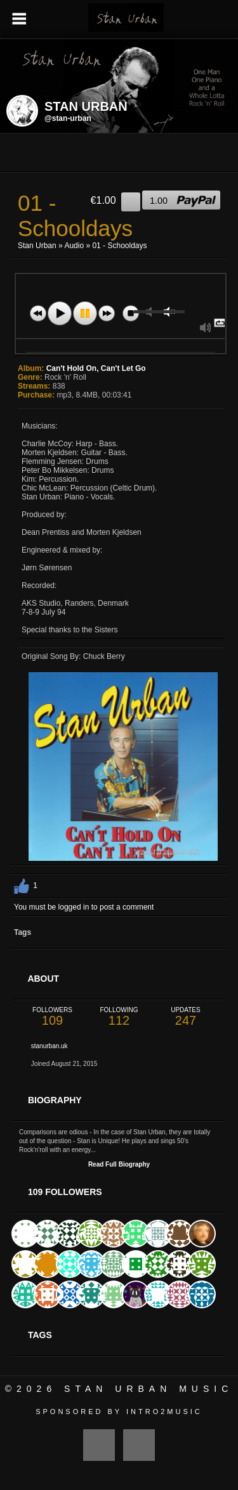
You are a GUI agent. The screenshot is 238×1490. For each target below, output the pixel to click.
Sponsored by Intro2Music (119, 1411)
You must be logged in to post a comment (84, 907)
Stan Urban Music (148, 1389)
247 (185, 1016)
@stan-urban (67, 118)
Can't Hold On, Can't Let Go (96, 368)
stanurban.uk (49, 1045)
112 (119, 1016)
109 (52, 1016)
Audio (74, 245)
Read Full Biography (119, 1164)
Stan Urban (37, 245)
